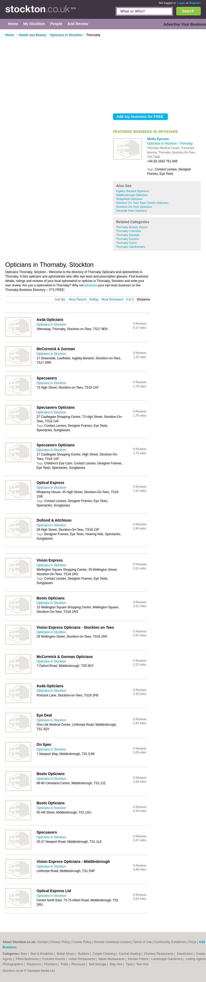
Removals (78, 964)
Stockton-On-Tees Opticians (134, 206)
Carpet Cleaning (104, 954)
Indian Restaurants (82, 959)
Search (188, 11)
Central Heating (130, 954)
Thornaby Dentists (127, 234)
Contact (42, 942)
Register (195, 2)
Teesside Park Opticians (131, 210)
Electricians (185, 954)
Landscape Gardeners (167, 959)
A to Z (130, 299)
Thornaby (186, 143)
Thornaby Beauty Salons (131, 227)
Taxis (130, 964)
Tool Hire (142, 964)
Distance (143, 299)
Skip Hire (116, 964)
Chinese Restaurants (159, 954)
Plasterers (34, 964)
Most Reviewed (112, 299)
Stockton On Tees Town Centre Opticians (142, 202)
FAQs (192, 942)
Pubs (65, 964)
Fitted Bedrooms (28, 959)
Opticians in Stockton (162, 143)
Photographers (13, 964)
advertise (90, 285)
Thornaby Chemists (128, 231)
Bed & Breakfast (42, 954)
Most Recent (77, 299)
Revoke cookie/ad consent (112, 942)
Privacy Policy (60, 942)
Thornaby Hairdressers (130, 246)
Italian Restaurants (111, 959)
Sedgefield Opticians (129, 198)
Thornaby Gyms (126, 242)
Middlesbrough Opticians (132, 195)
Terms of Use (142, 942)
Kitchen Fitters (138, 959)
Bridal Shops (66, 954)
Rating (94, 299)
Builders (84, 954)
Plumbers (51, 964)
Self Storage (98, 964)
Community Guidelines (170, 942)
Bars (24, 954)
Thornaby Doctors (127, 238)
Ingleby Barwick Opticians (132, 191)
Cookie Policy (81, 942)
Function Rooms (54, 959)
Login (181, 2)
